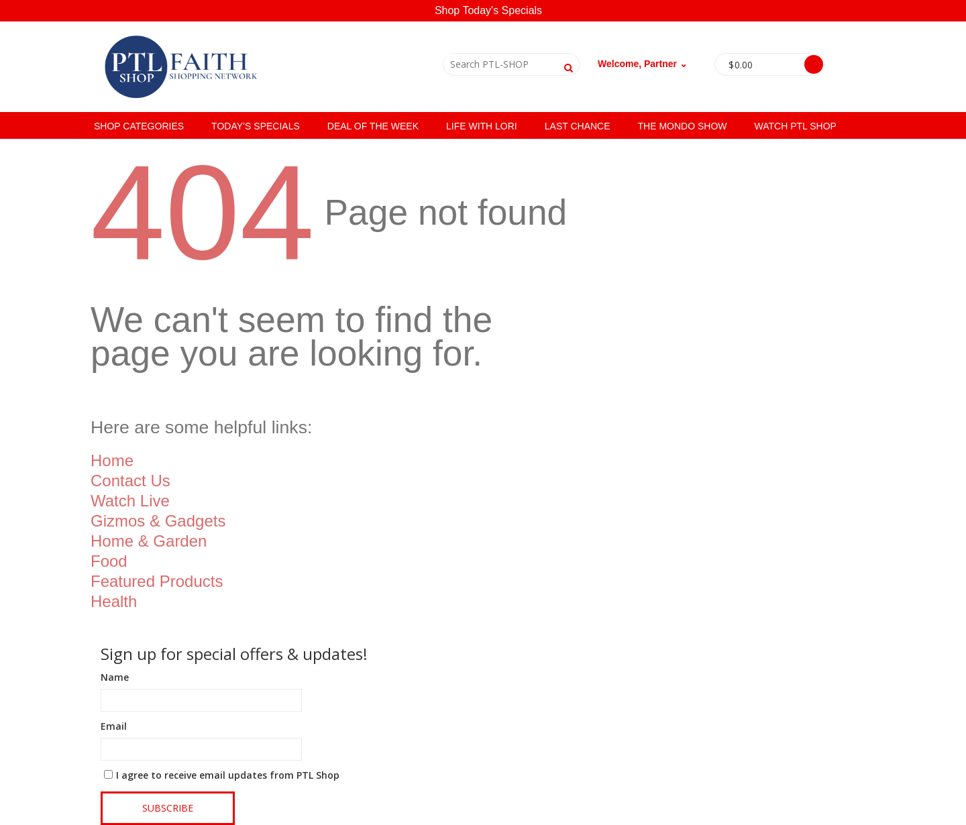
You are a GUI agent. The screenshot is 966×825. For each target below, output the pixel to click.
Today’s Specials (255, 126)
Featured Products (157, 581)
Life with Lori (481, 126)
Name (115, 677)
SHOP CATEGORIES (139, 126)
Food (109, 561)
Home (112, 460)
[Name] (201, 700)
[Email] (201, 749)
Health (114, 601)
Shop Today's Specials (488, 10)
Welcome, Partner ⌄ (643, 63)
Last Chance (577, 126)
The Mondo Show (682, 126)
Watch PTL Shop (796, 126)
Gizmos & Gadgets (158, 521)
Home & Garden (149, 541)
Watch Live (130, 501)
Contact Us (130, 481)
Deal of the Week (373, 126)
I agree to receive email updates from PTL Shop (227, 775)
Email (114, 726)
